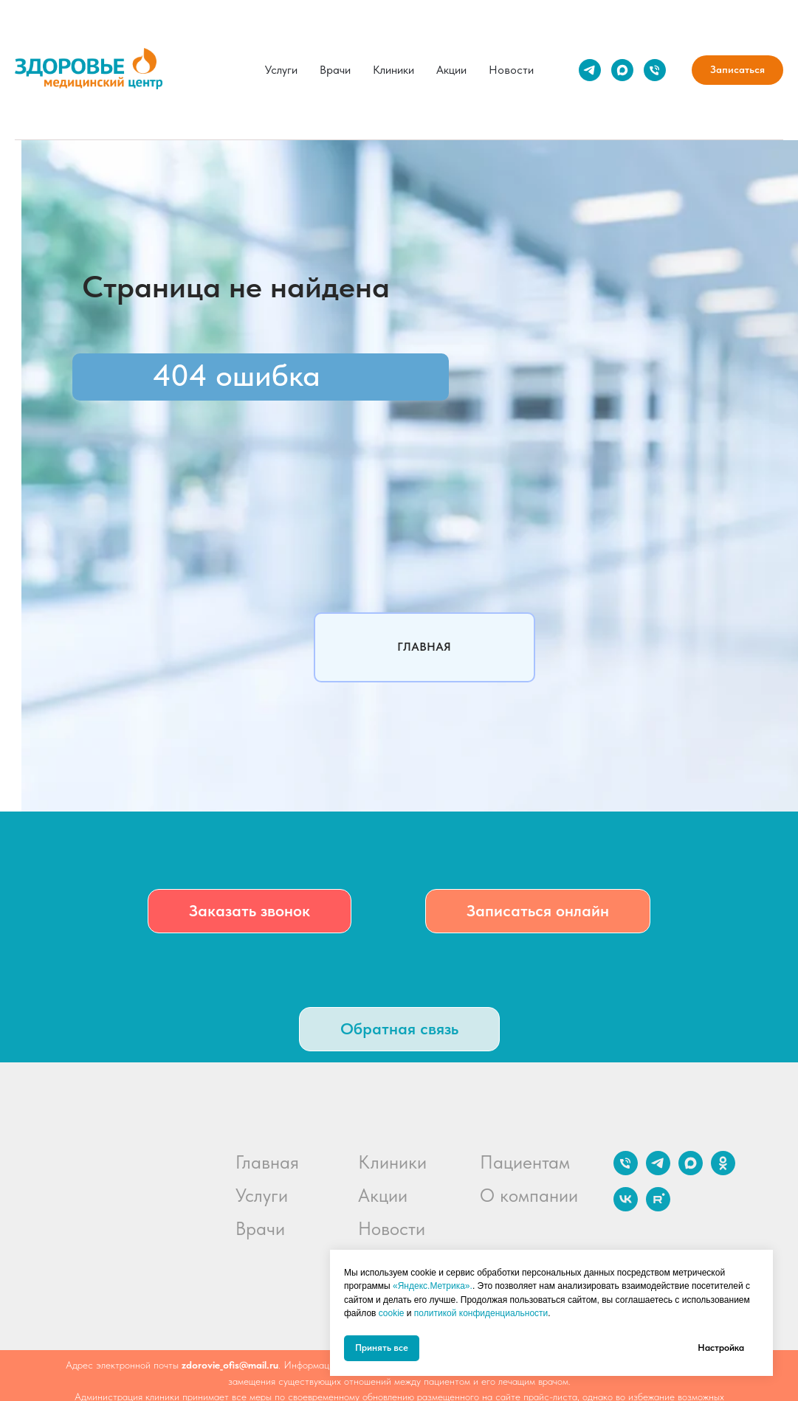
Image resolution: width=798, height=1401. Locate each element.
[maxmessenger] (622, 70)
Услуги (281, 70)
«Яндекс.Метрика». (432, 1286)
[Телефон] (655, 70)
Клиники (393, 70)
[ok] (723, 1171)
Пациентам (525, 1162)
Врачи (335, 70)
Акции (451, 70)
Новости (511, 70)
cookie (392, 1313)
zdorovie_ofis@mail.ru (230, 1365)
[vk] (625, 1207)
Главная (267, 1162)
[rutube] (658, 1207)
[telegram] (590, 70)
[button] (249, 911)
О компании (529, 1195)
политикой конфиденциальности (481, 1313)
